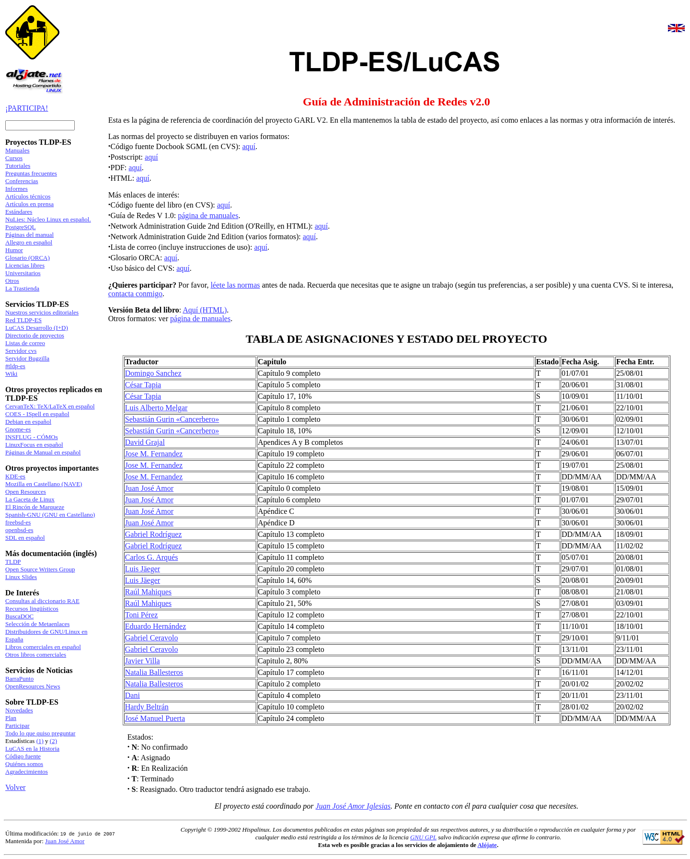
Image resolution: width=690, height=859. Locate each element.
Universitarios (23, 273)
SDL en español (25, 537)
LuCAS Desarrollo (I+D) (36, 327)
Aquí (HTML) (205, 310)
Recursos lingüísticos (31, 608)
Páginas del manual (29, 234)
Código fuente (23, 756)
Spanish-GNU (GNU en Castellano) (50, 514)
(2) (53, 740)
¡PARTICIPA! (26, 108)
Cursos (14, 158)
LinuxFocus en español (34, 444)
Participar (17, 725)
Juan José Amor (149, 488)
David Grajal (145, 442)
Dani (132, 695)
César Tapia (143, 385)
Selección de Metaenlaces (37, 623)
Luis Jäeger (142, 569)
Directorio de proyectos (34, 335)
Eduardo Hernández (155, 626)
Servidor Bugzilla (27, 358)
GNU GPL (423, 837)
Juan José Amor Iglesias (353, 806)
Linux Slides (21, 576)
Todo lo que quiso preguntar (40, 733)
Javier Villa (142, 661)
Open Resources (25, 491)
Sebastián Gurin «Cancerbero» (172, 419)
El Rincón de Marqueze (34, 507)
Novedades (19, 710)
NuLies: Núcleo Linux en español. (48, 219)
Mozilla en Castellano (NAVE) (43, 484)
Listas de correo (25, 343)
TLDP (13, 561)
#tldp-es (15, 366)
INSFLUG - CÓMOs (31, 437)
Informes (16, 188)
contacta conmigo (135, 294)
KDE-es (15, 476)
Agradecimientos (26, 771)
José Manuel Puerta (155, 718)
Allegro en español (28, 242)
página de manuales (208, 215)
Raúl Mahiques (148, 592)
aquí (248, 146)
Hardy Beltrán (147, 707)
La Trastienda (22, 288)
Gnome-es (18, 429)
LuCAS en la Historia (32, 748)
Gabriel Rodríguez (153, 534)
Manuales (17, 150)
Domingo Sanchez (153, 373)
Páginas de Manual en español (42, 452)
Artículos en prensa (29, 204)
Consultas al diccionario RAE (42, 600)
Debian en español (28, 421)
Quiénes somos (24, 763)
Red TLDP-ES (23, 320)
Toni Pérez (141, 615)
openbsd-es (19, 530)
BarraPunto (19, 678)
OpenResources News (32, 686)
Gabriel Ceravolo (151, 638)
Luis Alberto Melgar (156, 408)
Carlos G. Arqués (151, 557)
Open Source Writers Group (40, 569)
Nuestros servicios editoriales (42, 312)
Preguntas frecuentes (31, 173)
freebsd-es (18, 522)
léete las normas (235, 285)
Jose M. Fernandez (154, 454)
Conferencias (21, 181)
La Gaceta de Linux (30, 499)
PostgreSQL (20, 227)
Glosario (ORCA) (27, 257)
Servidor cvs (20, 350)
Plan (10, 717)
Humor (14, 250)
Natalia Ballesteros (154, 672)
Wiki (11, 373)
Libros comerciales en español (43, 646)
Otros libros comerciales (35, 654)
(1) (40, 740)
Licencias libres (25, 265)
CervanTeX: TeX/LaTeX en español (50, 406)
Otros (12, 280)
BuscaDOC (19, 616)
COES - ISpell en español (37, 414)
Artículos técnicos (27, 196)
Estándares (18, 211)
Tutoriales (17, 165)
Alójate (486, 844)
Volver (15, 787)
